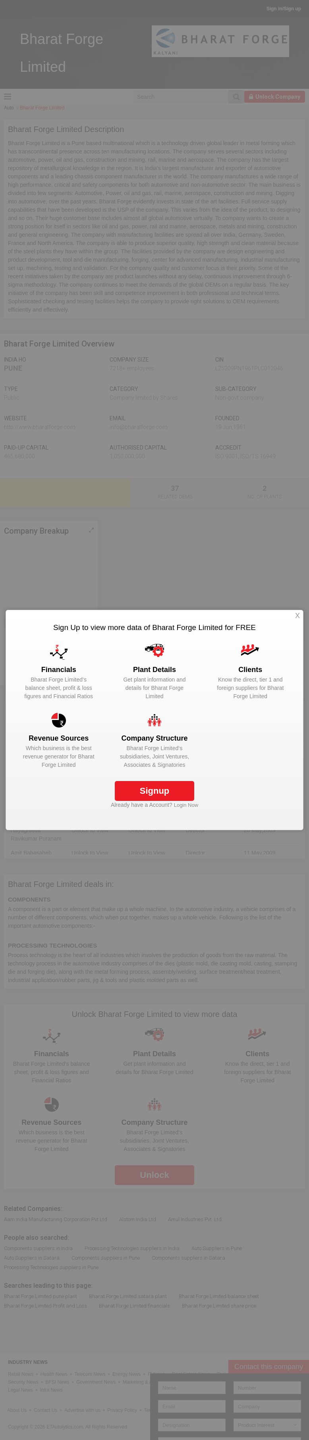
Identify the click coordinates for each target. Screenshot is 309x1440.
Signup (155, 791)
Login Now (186, 805)
